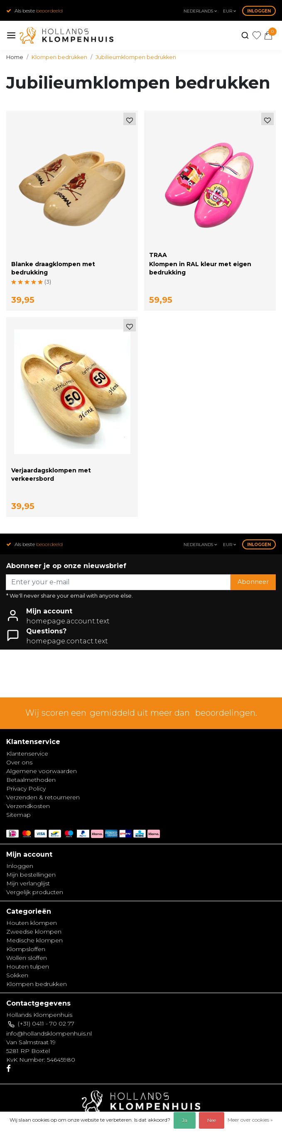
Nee (211, 1120)
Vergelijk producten (34, 892)
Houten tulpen (27, 966)
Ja (184, 1120)
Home (14, 57)
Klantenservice (27, 753)
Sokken (17, 975)
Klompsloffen (25, 949)
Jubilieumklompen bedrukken (136, 57)
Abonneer (253, 582)
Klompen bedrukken (59, 57)
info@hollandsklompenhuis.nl (49, 1033)
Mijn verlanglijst (28, 883)
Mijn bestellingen (31, 874)
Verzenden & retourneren (43, 797)
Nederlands (200, 11)
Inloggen (259, 11)
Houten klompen (31, 923)
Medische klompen (34, 940)
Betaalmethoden (31, 780)
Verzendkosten (28, 806)
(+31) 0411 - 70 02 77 (46, 1023)
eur (229, 11)
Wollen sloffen (26, 958)
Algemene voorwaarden (41, 771)
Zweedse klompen (33, 931)
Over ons (19, 762)
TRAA (158, 255)
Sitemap (18, 814)
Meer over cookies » (250, 1120)
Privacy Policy (26, 788)
